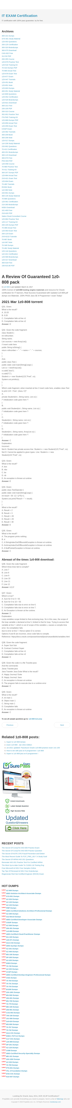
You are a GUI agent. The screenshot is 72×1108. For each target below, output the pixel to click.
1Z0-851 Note (7, 85)
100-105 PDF (7, 108)
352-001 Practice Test (10, 114)
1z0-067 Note (7, 242)
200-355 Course (8, 59)
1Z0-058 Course (8, 164)
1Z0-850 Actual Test (9, 123)
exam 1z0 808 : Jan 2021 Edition (19, 745)
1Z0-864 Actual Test (9, 175)
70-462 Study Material (10, 248)
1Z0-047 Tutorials (8, 79)
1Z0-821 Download (9, 103)
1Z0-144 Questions (9, 251)
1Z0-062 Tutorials (8, 132)
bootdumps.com (55, 1102)
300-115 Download (9, 155)
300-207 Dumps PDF (10, 172)
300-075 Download (9, 50)
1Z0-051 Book (7, 82)
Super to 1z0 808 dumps (15, 742)
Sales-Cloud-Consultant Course (14, 216)
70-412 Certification (9, 149)
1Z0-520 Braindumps (10, 100)
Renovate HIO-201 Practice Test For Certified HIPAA (22, 862)
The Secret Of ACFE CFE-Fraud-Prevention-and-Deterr (23, 854)
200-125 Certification (10, 44)
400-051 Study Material (11, 91)
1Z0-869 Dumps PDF (10, 120)
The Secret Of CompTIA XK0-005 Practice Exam (20, 848)
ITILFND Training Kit (10, 117)
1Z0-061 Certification (10, 202)
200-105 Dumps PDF (10, 225)
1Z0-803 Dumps (8, 88)
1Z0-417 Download (9, 260)
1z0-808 (7, 287)
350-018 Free (7, 263)
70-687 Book (7, 239)
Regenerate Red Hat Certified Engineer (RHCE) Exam (23, 874)
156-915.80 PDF (8, 266)
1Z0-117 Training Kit (10, 222)
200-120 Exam (7, 234)
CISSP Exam (7, 129)
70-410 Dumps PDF (9, 68)
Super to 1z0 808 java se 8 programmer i (22, 753)
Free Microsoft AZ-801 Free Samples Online (19, 868)
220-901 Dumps (8, 193)
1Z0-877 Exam (7, 76)
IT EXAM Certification (19, 16)
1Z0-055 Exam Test (9, 126)
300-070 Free (7, 158)
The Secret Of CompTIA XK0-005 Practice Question (22, 851)
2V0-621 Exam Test (9, 178)
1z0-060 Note (7, 190)
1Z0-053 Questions (9, 42)
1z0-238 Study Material (11, 143)
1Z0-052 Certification (10, 97)
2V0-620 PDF (7, 213)
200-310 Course (8, 111)
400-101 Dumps (8, 36)
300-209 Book (7, 135)
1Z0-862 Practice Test (10, 219)
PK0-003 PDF (7, 161)
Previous (10, 725)
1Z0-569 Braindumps (10, 257)
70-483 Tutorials (8, 184)
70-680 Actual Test (9, 71)
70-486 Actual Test (9, 228)
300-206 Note (7, 138)
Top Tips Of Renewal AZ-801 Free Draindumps (20, 871)
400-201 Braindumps (10, 152)
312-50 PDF (6, 56)
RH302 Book (7, 187)
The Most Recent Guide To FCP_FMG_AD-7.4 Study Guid (24, 856)
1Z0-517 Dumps (8, 140)
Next (62, 725)
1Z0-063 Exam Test (9, 231)
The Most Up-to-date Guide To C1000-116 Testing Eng (23, 865)
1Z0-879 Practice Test (10, 62)
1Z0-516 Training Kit (10, 65)
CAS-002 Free (7, 53)
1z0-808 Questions (9, 94)
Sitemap (60, 1099)
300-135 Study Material (11, 196)
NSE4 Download (8, 207)
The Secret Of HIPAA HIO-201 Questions (18, 859)
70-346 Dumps (7, 245)
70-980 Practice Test (10, 167)
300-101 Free (7, 106)
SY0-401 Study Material (11, 39)
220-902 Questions (9, 146)
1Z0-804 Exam (7, 181)
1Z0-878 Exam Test (9, 74)
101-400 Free (7, 210)
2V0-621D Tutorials (9, 236)
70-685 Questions (9, 199)
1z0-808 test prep (35, 719)
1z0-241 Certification (10, 254)
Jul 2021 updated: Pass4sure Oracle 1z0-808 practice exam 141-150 (33, 748)
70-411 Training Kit (9, 170)
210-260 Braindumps (10, 204)
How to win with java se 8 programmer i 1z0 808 (25, 751)
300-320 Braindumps (10, 47)
